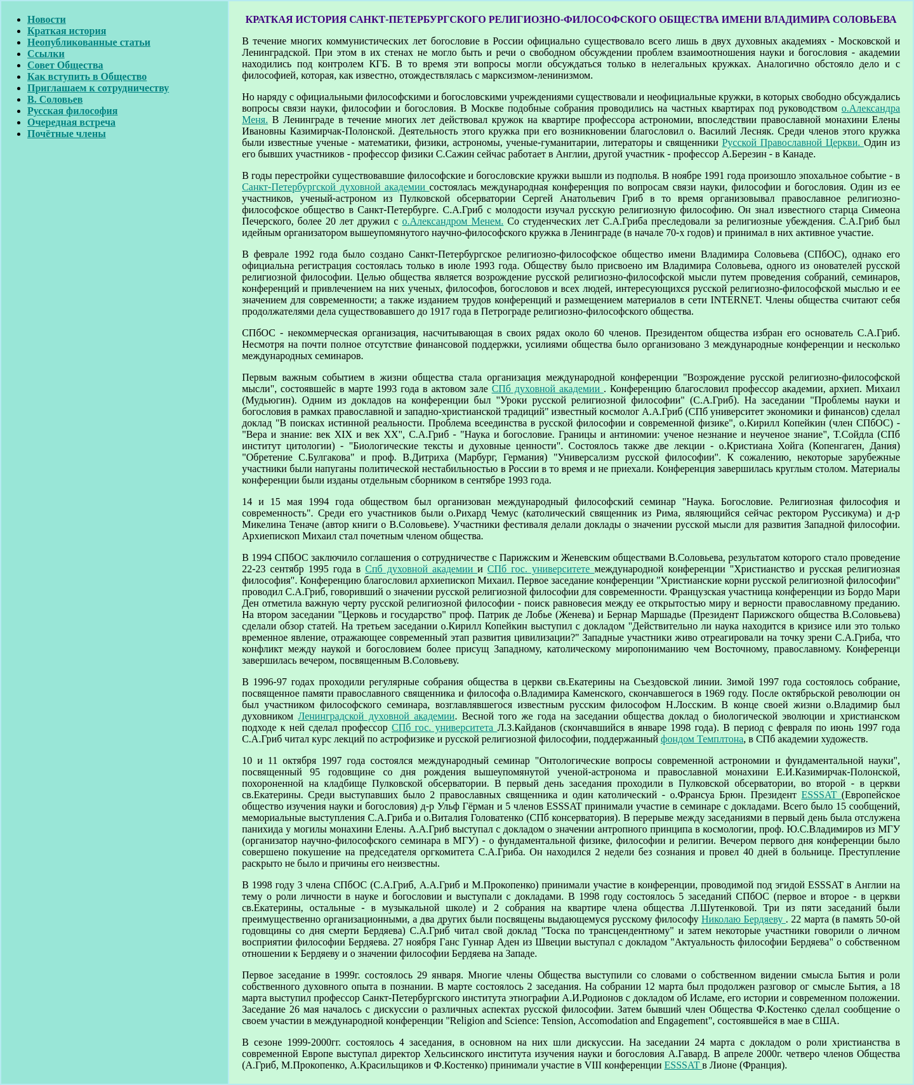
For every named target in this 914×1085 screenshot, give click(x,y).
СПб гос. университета (445, 727)
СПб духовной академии (548, 388)
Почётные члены (66, 133)
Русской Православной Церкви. (792, 142)
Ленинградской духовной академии (376, 716)
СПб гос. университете (541, 568)
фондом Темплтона (702, 738)
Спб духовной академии (421, 568)
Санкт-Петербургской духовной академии (335, 186)
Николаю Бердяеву (743, 919)
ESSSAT (822, 794)
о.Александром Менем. (452, 221)
